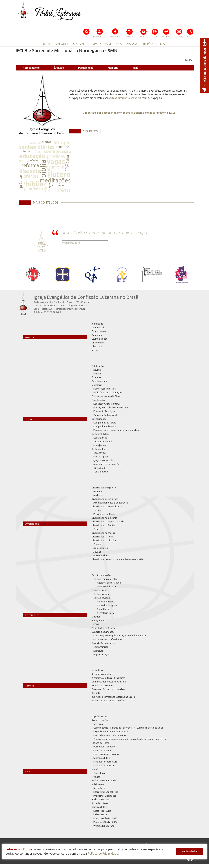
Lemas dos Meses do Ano (105, 754)
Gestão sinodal (101, 594)
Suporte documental (103, 632)
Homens (97, 491)
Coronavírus (99, 453)
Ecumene (96, 377)
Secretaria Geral (105, 613)
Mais (135, 67)
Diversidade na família (103, 525)
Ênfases (59, 67)
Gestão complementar (105, 579)
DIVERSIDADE (102, 44)
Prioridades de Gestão (104, 628)
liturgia (61, 142)
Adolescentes (100, 548)
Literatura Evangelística (105, 792)
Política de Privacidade (104, 780)
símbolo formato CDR (105, 761)
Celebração (98, 366)
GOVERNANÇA (126, 44)
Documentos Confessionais (107, 639)
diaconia (29, 171)
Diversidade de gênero (104, 487)
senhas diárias (36, 147)
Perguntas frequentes (105, 746)
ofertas (46, 141)
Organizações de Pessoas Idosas (110, 731)
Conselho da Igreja (107, 605)
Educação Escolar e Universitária (110, 407)
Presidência (103, 609)
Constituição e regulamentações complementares (119, 635)
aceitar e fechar (190, 851)
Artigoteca (99, 788)
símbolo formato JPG (104, 765)
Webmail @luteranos (104, 826)
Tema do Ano (100, 471)
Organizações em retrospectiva (108, 689)
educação (32, 156)
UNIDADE (80, 44)
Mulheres (98, 495)
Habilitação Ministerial (105, 388)
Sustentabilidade (101, 434)
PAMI (96, 624)
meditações (55, 180)
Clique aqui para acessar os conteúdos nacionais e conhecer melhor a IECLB (129, 112)
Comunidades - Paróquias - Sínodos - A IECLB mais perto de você (128, 727)
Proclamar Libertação (104, 795)
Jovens (97, 551)
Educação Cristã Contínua (107, 403)
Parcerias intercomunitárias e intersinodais (116, 430)
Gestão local (100, 590)
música (37, 151)
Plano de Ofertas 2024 (105, 822)
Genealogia (99, 773)
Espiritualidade (100, 381)
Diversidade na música (103, 533)
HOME (46, 44)
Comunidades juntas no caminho (109, 681)
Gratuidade (98, 342)
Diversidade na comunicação (107, 506)
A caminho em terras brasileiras (108, 678)
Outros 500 (99, 468)
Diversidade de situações (105, 499)
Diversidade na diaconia (104, 518)
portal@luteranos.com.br (122, 98)
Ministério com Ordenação (107, 392)
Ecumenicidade (100, 338)
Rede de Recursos (101, 799)
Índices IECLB (100, 814)
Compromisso (99, 331)
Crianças (97, 544)
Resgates (96, 693)
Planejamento (100, 445)
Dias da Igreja (100, 456)
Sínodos (96, 616)
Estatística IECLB (102, 810)
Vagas (96, 777)
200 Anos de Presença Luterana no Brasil (113, 696)
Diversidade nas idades (104, 540)
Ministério (97, 385)
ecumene (62, 146)
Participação (85, 67)
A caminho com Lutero (103, 674)
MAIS (163, 44)
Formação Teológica (104, 411)
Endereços (97, 724)
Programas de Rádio (104, 514)
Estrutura (98, 650)
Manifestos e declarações (107, 464)
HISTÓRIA (149, 44)
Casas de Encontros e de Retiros (110, 735)
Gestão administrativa (109, 582)
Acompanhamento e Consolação (110, 502)
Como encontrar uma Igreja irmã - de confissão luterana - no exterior (130, 739)
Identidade (97, 323)
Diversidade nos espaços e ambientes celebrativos (119, 559)
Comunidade (98, 327)
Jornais (97, 510)
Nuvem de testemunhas (104, 685)
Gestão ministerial (106, 586)
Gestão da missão (101, 575)
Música (97, 373)
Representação (101, 654)
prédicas (56, 156)
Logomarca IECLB (101, 758)
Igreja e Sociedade (103, 460)
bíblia (43, 169)
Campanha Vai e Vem (104, 426)
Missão (95, 350)
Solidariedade (99, 419)
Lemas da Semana (101, 750)
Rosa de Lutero (100, 803)
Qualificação (98, 400)
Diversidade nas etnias (104, 536)
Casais (96, 529)
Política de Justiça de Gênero (107, 396)
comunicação (57, 151)
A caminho (97, 670)
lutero (35, 142)
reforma (30, 165)
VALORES (62, 44)
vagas (56, 161)
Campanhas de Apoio (104, 422)
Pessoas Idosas (101, 555)
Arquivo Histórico (101, 720)
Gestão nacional (101, 598)
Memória (113, 67)
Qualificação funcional (105, 415)
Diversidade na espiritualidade (108, 521)
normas (24, 160)
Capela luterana (100, 716)
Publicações (98, 784)
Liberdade (97, 346)
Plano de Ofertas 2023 (105, 818)
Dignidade (97, 335)
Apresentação (31, 67)
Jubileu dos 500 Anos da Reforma (109, 700)
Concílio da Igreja (106, 601)
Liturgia (97, 369)
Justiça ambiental (102, 441)
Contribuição (100, 437)
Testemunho (98, 449)
